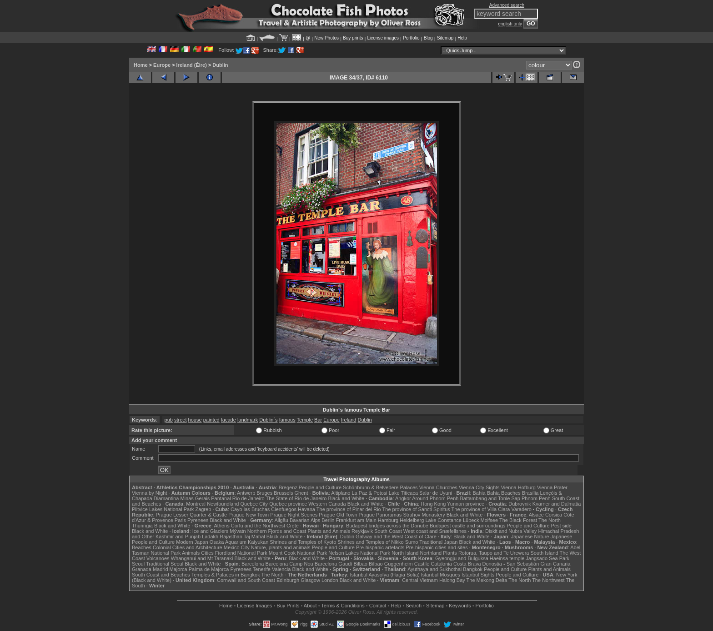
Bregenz (288, 487)
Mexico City (237, 547)
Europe (162, 65)
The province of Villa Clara (481, 509)
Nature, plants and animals (281, 547)
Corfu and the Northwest (258, 525)
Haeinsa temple (507, 558)
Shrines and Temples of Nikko (370, 542)
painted (211, 419)
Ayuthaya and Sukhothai (434, 569)
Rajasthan (231, 536)
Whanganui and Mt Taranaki (202, 558)
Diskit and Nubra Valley (511, 531)
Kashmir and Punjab (178, 536)
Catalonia (441, 563)
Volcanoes (158, 558)
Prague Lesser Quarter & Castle (191, 514)
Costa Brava (467, 563)
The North (549, 520)
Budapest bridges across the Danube (387, 525)
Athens (221, 525)
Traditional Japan (438, 542)
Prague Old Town (338, 514)
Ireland (348, 419)
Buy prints (353, 37)
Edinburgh (287, 580)
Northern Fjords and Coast (276, 531)
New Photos (326, 37)
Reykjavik (362, 531)
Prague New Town (248, 514)
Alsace (536, 514)
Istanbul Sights (478, 574)
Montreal (196, 504)
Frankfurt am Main (356, 520)
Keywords (460, 605)
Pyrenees (197, 520)
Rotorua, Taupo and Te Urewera (493, 553)
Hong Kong (433, 504)
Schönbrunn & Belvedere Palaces (380, 487)
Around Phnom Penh (435, 498)
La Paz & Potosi (369, 493)
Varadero (521, 509)
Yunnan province (465, 504)
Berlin (327, 520)
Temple (305, 419)
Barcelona (252, 563)
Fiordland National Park (241, 553)
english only (510, 23)
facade (228, 419)
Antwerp (246, 493)
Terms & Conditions (342, 605)
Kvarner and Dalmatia (556, 504)
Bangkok (472, 569)
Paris (180, 520)
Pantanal (221, 498)
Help (462, 37)
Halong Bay (452, 580)
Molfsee (489, 520)
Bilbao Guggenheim (391, 563)
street (180, 419)
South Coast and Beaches (161, 574)
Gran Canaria (555, 563)
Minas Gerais (195, 498)
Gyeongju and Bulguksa (461, 558)
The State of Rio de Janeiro (296, 498)
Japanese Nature (530, 536)
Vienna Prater (552, 487)
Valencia (281, 569)
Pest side (561, 525)
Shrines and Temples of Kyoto (303, 542)
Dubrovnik (519, 504)
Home (141, 65)
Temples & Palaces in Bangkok (225, 574)
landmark (247, 419)
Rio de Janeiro (248, 498)
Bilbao (360, 563)
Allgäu (281, 520)
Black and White (346, 498)
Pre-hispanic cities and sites (436, 547)
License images (383, 37)
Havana (306, 509)
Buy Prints (287, 605)
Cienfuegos (283, 509)
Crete (292, 525)
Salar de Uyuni (435, 493)
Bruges (264, 493)
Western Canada (327, 504)
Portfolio (411, 37)
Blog (428, 37)
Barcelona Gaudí (333, 563)
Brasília (530, 493)
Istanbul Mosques (440, 574)
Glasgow (310, 580)
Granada (141, 569)
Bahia (479, 493)
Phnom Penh (536, 498)
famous (287, 419)
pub (169, 419)
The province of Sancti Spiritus (416, 509)
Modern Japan (192, 542)
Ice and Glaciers (210, 531)
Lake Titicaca (403, 493)
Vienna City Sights (479, 487)
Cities (207, 553)
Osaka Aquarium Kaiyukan (239, 542)
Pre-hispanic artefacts (380, 547)
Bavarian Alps (305, 520)
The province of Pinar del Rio (348, 509)
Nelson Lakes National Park (359, 553)
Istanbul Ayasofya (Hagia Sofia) (384, 574)
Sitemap (445, 37)
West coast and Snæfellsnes (435, 531)
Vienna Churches (438, 487)
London (329, 580)
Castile (422, 563)
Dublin (220, 65)
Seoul (138, 563)
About (310, 605)
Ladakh (210, 536)
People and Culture (320, 487)
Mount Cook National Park (298, 553)
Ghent (301, 493)
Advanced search (506, 5)
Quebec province (288, 504)
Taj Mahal (254, 536)
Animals (191, 553)
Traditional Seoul (164, 563)
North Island (405, 553)
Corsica (553, 514)
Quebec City (254, 504)
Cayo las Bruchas (250, 509)
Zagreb (203, 509)
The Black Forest (518, 520)
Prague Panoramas (380, 514)
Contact (378, 605)
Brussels (283, 493)
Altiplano (340, 493)
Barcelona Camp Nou (289, 563)
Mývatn (238, 531)
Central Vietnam (420, 580)
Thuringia (142, 525)
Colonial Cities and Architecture (187, 547)
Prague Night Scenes (293, 514)
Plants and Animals (328, 531)
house (195, 419)
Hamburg (388, 520)
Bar (318, 419)
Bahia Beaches (504, 493)
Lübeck (471, 520)
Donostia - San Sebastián (510, 563)
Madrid (160, 569)
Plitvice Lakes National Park (163, 509)
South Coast (388, 531)
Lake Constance (443, 520)
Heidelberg (412, 520)
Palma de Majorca (209, 569)
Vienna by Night (149, 493)
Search (414, 605)
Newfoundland (223, 504)
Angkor (403, 498)
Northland (431, 553)
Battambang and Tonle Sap (490, 498)
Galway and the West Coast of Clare (396, 536)
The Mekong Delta (487, 580)
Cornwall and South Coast (246, 580)
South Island (544, 553)
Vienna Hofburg (518, 487)
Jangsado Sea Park (547, 558)
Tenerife (262, 569)
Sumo (411, 542)
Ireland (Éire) (191, 65)
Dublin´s (268, 419)
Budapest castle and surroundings (467, 525)
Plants (450, 553)
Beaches (141, 547)
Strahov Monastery (424, 514)
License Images (254, 605)
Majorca (178, 569)
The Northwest (548, 580)
